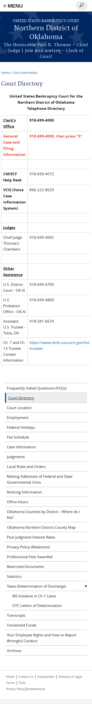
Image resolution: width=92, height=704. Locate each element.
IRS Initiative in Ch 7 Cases (34, 595)
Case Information (21, 446)
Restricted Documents (25, 566)
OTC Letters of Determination (37, 605)
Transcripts (16, 615)
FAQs (22, 683)
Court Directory (21, 397)
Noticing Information (24, 492)
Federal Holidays (21, 427)
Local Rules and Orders (26, 466)
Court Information (25, 73)
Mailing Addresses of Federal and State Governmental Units (39, 479)
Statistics (14, 576)
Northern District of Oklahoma (46, 32)
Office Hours (17, 501)
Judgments (16, 456)
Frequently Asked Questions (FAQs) (36, 388)
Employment (17, 417)
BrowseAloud (35, 689)
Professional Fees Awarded (30, 556)
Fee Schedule (18, 437)
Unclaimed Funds (21, 625)
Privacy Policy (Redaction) (28, 546)
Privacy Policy (15, 689)
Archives (14, 650)
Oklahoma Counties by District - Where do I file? (43, 514)
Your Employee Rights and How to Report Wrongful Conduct (41, 637)
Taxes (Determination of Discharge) (36, 586)
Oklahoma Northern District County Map (41, 527)
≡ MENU (13, 6)
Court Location (19, 407)
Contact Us (25, 677)
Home (5, 73)
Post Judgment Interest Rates (31, 537)
